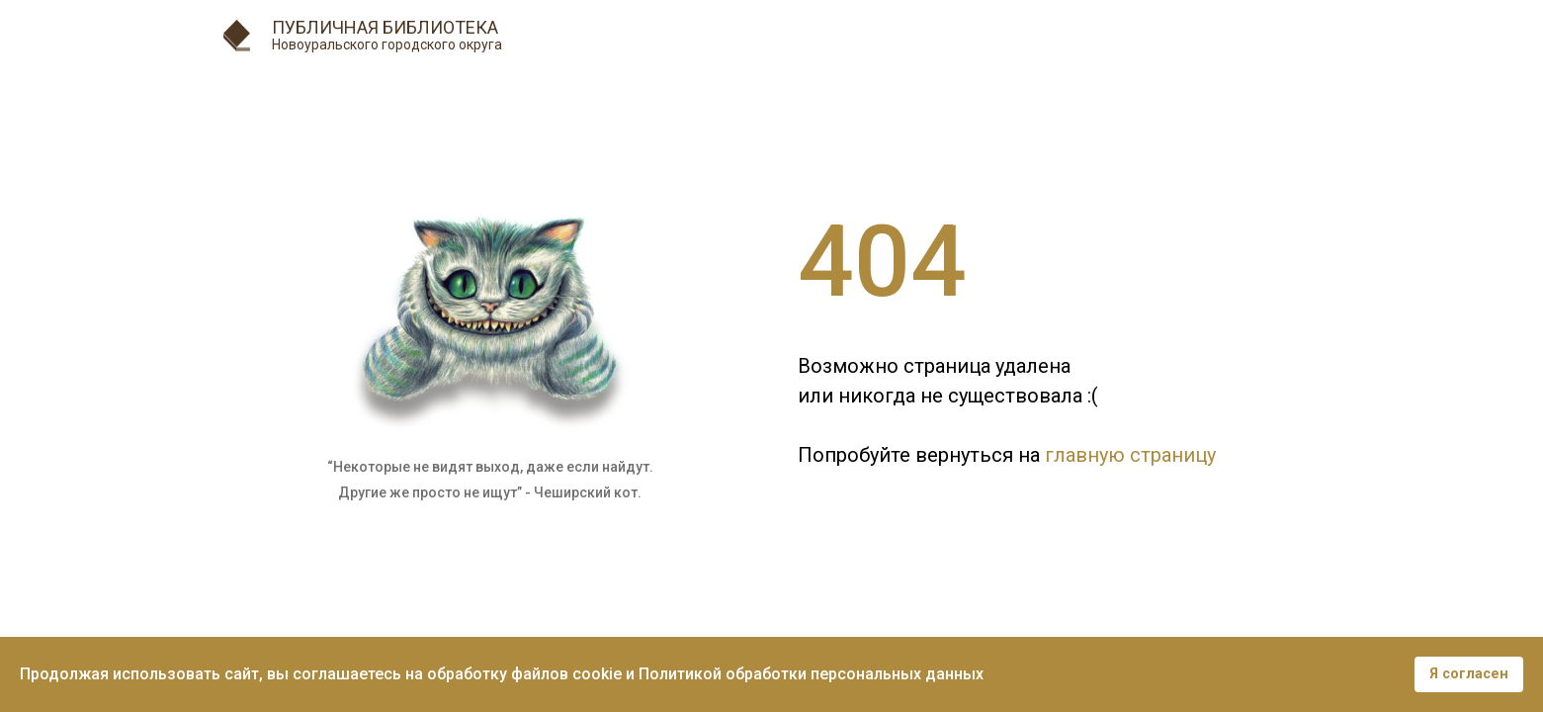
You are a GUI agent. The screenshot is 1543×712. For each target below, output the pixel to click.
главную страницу (1130, 455)
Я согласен (1468, 674)
